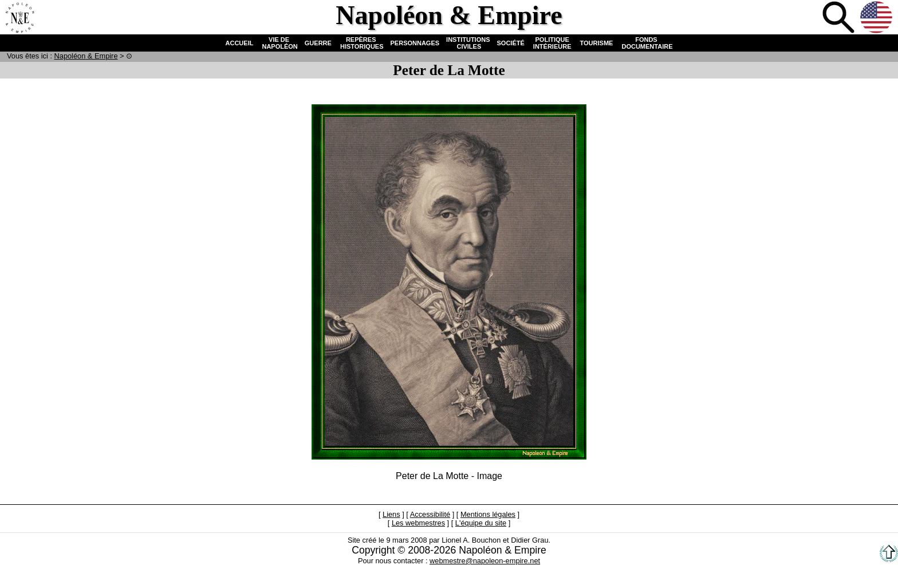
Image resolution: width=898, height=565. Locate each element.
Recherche (839, 18)
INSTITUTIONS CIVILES (468, 43)
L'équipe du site (480, 523)
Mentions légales (487, 514)
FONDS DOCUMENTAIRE (646, 43)
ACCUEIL (240, 43)
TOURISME (596, 43)
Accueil (19, 18)
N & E (86, 56)
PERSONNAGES (415, 43)
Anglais (877, 18)
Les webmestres (418, 523)
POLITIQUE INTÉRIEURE (552, 43)
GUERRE (318, 43)
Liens (391, 514)
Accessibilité (430, 514)
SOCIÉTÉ (511, 43)
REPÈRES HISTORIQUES (361, 43)
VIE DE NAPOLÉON (278, 43)
